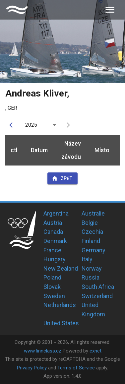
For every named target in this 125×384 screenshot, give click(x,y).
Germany (93, 250)
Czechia (92, 231)
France (52, 250)
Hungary (54, 259)
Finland (91, 240)
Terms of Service (76, 368)
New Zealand (60, 268)
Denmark (55, 240)
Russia (90, 277)
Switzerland (97, 295)
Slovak (52, 286)
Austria (52, 222)
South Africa (98, 286)
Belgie (90, 222)
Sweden (54, 295)
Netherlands (59, 304)
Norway (92, 268)
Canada (53, 231)
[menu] (110, 10)
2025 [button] (31, 125)
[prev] (12, 125)
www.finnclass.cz (42, 351)
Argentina (56, 213)
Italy (87, 259)
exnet (95, 351)
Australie (93, 213)
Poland (52, 277)
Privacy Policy (32, 368)
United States (61, 323)
